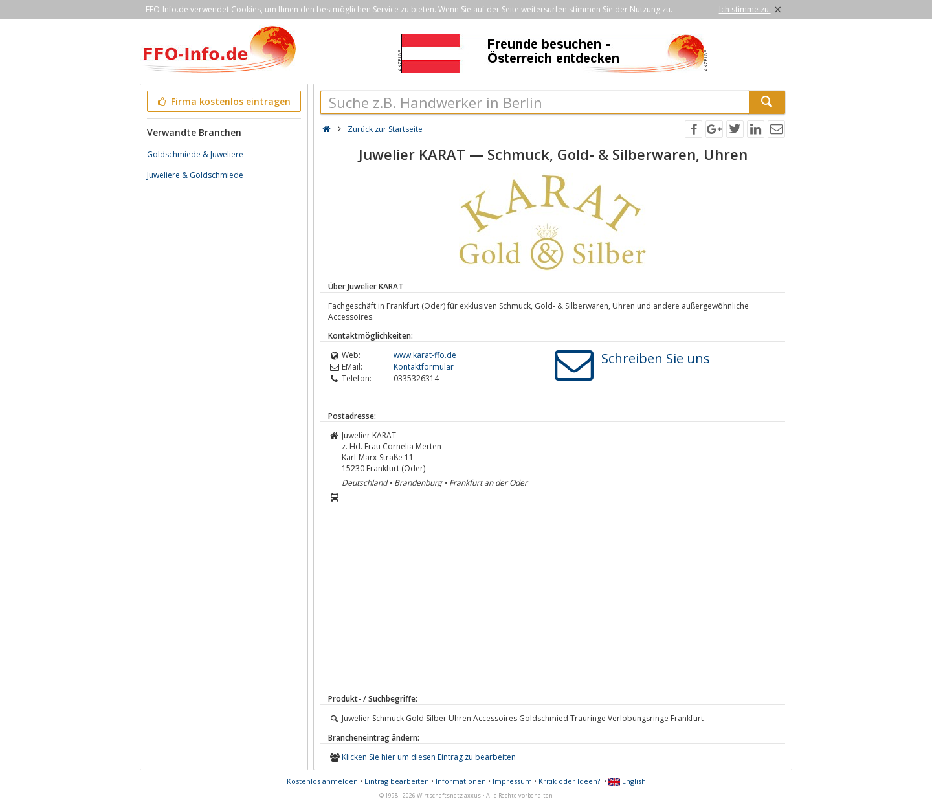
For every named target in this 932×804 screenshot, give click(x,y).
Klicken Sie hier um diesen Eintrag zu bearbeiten (429, 757)
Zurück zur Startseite (385, 129)
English (627, 781)
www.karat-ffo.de (425, 355)
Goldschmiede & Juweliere (195, 154)
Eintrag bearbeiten (396, 781)
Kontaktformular (424, 366)
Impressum (512, 781)
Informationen (461, 781)
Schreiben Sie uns (655, 358)
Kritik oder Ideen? (569, 781)
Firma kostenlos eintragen (223, 101)
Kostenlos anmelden (322, 781)
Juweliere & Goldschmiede (195, 175)
